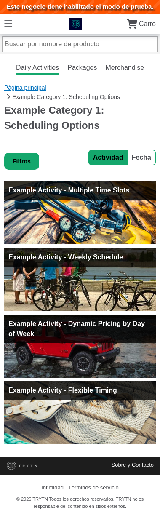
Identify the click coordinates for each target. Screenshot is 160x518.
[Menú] (8, 23)
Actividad (108, 157)
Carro (141, 23)
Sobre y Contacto (133, 465)
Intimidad (52, 487)
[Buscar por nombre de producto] (80, 44)
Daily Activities (37, 67)
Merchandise (124, 67)
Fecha (141, 157)
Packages (82, 67)
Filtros (22, 161)
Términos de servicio (93, 487)
